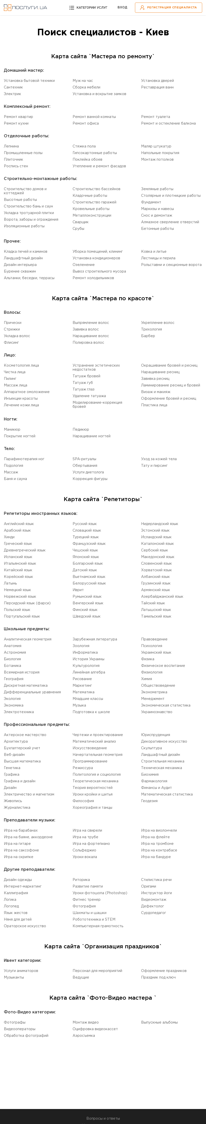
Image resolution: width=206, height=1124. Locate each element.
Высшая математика (22, 761)
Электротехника (19, 712)
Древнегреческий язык (25, 550)
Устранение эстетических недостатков (96, 367)
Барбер (148, 336)
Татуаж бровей (86, 376)
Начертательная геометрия (97, 754)
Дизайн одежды (18, 879)
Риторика (81, 879)
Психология (151, 646)
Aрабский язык (17, 530)
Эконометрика (154, 692)
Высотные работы (20, 199)
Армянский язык (155, 590)
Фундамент (151, 202)
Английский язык (19, 524)
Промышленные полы (23, 153)
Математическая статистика (167, 794)
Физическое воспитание (163, 665)
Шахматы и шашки (89, 913)
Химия (146, 679)
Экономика (13, 705)
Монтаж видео (86, 1022)
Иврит (78, 590)
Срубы (78, 228)
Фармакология (154, 781)
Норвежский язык (20, 596)
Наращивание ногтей (92, 436)
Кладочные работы (90, 195)
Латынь (10, 583)
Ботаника (12, 665)
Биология (12, 659)
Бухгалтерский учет (22, 748)
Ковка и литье (154, 251)
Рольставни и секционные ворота (171, 264)
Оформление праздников (164, 970)
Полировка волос (88, 342)
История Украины (88, 659)
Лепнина (11, 146)
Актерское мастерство (25, 735)
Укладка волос (17, 336)
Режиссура (83, 768)
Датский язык (85, 570)
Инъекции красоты (21, 398)
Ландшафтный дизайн (23, 258)
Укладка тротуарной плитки (29, 213)
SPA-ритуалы (84, 459)
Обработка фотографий (26, 1035)
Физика (147, 659)
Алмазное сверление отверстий (170, 222)
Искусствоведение (90, 748)
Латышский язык (156, 609)
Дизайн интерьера (20, 264)
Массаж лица (15, 385)
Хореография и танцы (92, 807)
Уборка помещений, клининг (98, 251)
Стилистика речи (156, 879)
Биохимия (150, 774)
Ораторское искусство (25, 926)
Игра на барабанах (21, 830)
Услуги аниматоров (21, 970)
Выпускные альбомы (159, 1022)
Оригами (148, 886)
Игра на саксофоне (21, 850)
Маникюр (12, 429)
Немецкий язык (17, 590)
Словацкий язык (87, 530)
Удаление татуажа (89, 396)
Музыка (79, 705)
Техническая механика (161, 768)
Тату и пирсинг (154, 465)
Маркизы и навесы (157, 209)
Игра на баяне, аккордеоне (28, 837)
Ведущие (81, 977)
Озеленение (84, 264)
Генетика (12, 768)
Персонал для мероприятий (97, 970)
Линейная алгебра (89, 672)
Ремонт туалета (155, 116)
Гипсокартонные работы (95, 153)
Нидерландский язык (159, 524)
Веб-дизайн (14, 754)
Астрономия (15, 652)
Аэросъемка (84, 1035)
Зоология (81, 646)
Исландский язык (156, 537)
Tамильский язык (156, 616)
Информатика (85, 652)
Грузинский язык (156, 583)
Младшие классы (88, 698)
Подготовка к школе (91, 712)
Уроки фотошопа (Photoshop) (100, 893)
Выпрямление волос (91, 322)
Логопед (11, 906)
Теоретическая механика (95, 781)
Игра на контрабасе (159, 850)
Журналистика (17, 807)
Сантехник (13, 87)
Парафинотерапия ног (24, 459)
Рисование (82, 679)
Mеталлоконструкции (92, 215)
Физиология (151, 672)
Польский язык (17, 609)
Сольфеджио (84, 850)
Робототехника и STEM (94, 919)
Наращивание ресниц (160, 372)
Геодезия (149, 801)
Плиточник (13, 159)
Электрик (12, 94)
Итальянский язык (20, 563)
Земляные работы (157, 189)
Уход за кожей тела (159, 459)
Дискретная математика (26, 685)
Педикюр (81, 429)
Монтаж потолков (157, 159)
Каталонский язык (157, 543)
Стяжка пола (84, 146)
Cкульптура (151, 748)
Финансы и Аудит (156, 787)
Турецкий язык (86, 537)
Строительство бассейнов (96, 189)
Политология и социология (97, 774)
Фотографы (14, 1022)
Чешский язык (85, 550)
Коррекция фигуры (90, 479)
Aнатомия (12, 646)
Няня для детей (18, 919)
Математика (83, 692)
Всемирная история (21, 672)
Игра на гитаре (17, 843)
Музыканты (14, 977)
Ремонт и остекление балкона (168, 123)
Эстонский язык (155, 530)
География (13, 679)
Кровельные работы (91, 209)
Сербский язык (154, 550)
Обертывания (85, 465)
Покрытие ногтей (19, 436)
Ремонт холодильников (93, 278)
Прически (12, 322)
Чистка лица (14, 372)
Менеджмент (152, 698)
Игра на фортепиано (91, 843)
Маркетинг (82, 685)
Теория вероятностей (93, 787)
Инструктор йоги (156, 893)
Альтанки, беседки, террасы (29, 278)
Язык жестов (16, 913)
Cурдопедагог (153, 913)
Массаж (11, 472)
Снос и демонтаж (156, 215)
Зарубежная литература (95, 639)
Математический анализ (94, 741)
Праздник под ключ (158, 977)
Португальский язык (22, 616)
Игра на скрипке (18, 857)
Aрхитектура (16, 741)
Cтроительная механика (162, 761)
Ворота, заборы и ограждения (31, 219)
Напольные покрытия (160, 153)
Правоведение (154, 639)
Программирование (90, 761)
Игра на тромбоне (157, 843)
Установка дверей (157, 80)
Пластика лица (154, 405)
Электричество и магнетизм (29, 794)
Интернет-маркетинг (23, 886)
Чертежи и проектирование (98, 735)
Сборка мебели (86, 87)
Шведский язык (87, 616)
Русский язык (85, 524)
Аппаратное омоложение (27, 392)
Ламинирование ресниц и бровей (170, 385)
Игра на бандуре (156, 857)
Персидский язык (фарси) (27, 603)
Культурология (86, 665)
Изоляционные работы (24, 226)
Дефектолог (152, 906)
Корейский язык (18, 576)
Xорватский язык (156, 570)
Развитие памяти (88, 886)
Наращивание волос (91, 336)
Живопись (13, 801)
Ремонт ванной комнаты (94, 116)
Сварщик (81, 222)
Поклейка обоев (87, 159)
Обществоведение (158, 685)
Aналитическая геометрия (27, 639)
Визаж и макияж (155, 392)
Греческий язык (18, 543)
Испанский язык (18, 557)
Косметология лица (21, 365)
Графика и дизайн (19, 781)
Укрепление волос (157, 322)
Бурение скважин (20, 271)
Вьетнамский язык (89, 576)
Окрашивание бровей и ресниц (169, 365)
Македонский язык (157, 557)
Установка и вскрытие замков (99, 94)
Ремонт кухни (16, 123)
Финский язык (85, 609)
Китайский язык (18, 570)
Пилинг (10, 378)
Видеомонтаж (153, 899)
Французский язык (89, 543)
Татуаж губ (83, 382)
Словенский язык (156, 563)
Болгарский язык (88, 563)
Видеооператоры (19, 1029)
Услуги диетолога (88, 472)
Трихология (151, 329)
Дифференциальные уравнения (32, 692)
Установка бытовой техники (29, 80)
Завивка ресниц (155, 378)
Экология (12, 698)
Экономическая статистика (165, 705)
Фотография (84, 906)
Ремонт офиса (86, 123)
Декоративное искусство (164, 741)
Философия (83, 801)
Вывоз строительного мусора (99, 271)
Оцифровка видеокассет (95, 1029)
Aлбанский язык (155, 576)
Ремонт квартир (18, 116)
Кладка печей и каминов (25, 251)
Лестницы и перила (158, 258)
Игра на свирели (87, 830)
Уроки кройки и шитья (93, 794)
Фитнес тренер (87, 899)
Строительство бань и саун (28, 206)
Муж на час (83, 80)
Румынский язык (87, 596)
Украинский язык (156, 652)
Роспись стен (16, 166)
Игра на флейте (155, 837)
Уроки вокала (85, 857)
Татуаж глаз (83, 389)
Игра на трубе (85, 837)
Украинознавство (156, 712)
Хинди (9, 537)
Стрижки (12, 329)
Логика (10, 899)
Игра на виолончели (159, 830)
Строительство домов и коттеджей (25, 191)
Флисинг (11, 342)
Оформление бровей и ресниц (168, 398)
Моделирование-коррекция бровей (97, 404)
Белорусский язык (89, 583)
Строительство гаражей (94, 202)
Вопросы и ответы (103, 1118)
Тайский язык (153, 603)
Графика (11, 774)
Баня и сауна (15, 479)
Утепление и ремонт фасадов (99, 166)
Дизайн (10, 787)
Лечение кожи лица (21, 405)
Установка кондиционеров (96, 258)
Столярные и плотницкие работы (171, 195)
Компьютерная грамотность (98, 926)
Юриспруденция (155, 735)
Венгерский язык (88, 603)
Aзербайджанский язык (162, 596)
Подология (13, 465)
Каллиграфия (16, 893)
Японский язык (86, 557)
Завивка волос (86, 329)
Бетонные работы (157, 228)
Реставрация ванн (157, 87)
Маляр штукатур (156, 146)
